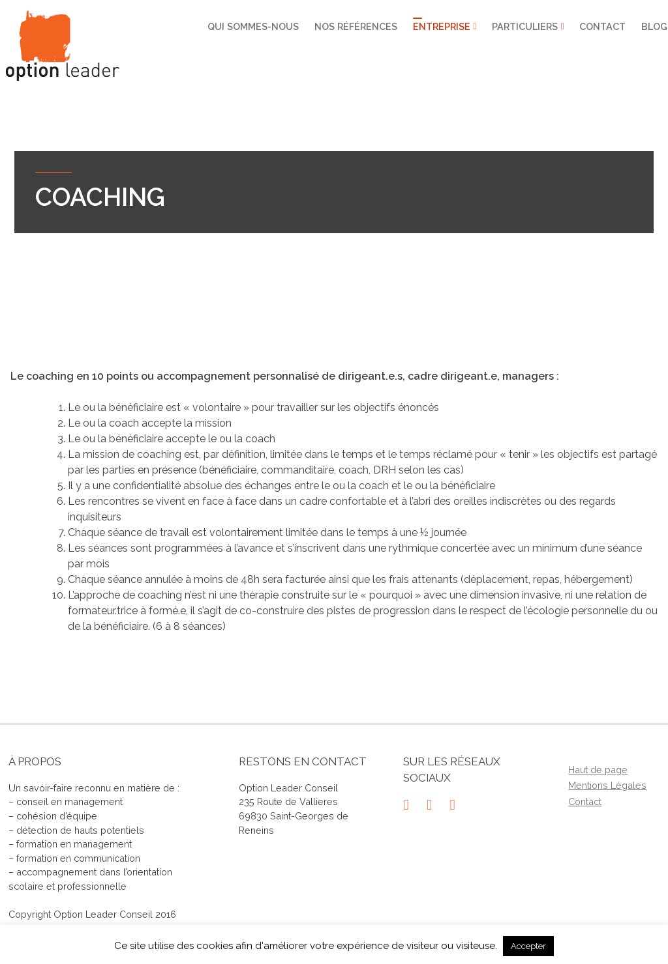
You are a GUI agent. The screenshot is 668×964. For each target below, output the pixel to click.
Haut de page (598, 769)
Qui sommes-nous (253, 26)
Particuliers (525, 26)
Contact (602, 26)
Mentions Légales (607, 785)
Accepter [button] (528, 946)
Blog (654, 26)
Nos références (355, 26)
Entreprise (441, 26)
